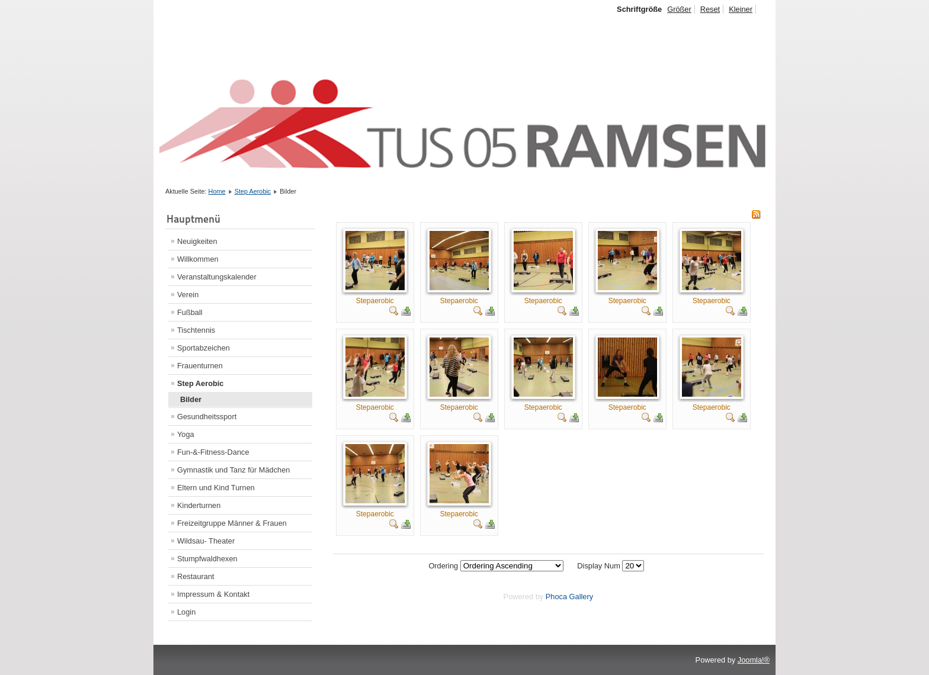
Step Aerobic (253, 191)
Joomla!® (754, 659)
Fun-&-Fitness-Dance (213, 452)
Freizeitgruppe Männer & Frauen (232, 523)
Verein (187, 294)
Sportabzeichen (203, 347)
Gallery (581, 596)
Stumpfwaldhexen (207, 558)
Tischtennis (196, 330)
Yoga (185, 434)
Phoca (556, 596)
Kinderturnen (198, 505)
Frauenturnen (200, 365)
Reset (710, 9)
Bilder (190, 399)
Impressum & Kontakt (213, 594)
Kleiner (740, 9)
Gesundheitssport (206, 416)
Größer (679, 9)
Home (217, 191)
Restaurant (195, 576)
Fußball (190, 312)
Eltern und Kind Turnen (216, 487)
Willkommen (198, 259)
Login (186, 612)
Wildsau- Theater (206, 540)
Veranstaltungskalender (217, 276)
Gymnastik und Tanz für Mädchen (233, 469)
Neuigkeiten (197, 241)
